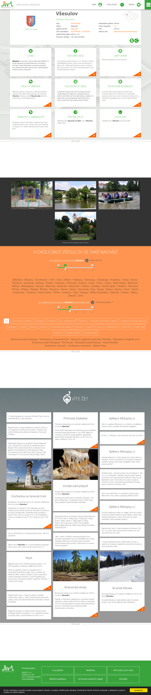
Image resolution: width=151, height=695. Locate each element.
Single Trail (139, 327)
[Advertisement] (75, 159)
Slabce (109, 289)
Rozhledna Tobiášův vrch (126, 339)
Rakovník (74, 29)
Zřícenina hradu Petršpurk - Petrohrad (52, 342)
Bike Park (127, 327)
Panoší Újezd (108, 286)
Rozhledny (11, 327)
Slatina (118, 289)
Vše (6, 321)
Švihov (56, 292)
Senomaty (83, 289)
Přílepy (24, 289)
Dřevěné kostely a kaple (61, 327)
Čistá (59, 279)
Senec (73, 289)
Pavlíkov (121, 286)
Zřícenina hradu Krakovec (24, 339)
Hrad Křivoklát (110, 342)
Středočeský (75, 23)
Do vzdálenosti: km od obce (66, 260)
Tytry (75, 292)
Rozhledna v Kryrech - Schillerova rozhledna (68, 345)
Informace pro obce (123, 670)
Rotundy (78, 327)
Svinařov (66, 292)
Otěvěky (95, 286)
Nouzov (40, 286)
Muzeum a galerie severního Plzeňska (91, 339)
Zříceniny (43, 327)
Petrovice (133, 286)
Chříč (52, 279)
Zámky (32, 327)
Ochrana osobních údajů (90, 678)
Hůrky (125, 279)
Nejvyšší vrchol (112, 327)
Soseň (135, 289)
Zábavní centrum (73, 332)
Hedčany (77, 279)
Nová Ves (50, 286)
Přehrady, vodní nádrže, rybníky (103, 321)
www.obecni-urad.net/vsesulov (125, 31)
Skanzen (82, 321)
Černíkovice (41, 279)
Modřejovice (27, 286)
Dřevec (67, 279)
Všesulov (67, 13)
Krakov (49, 282)
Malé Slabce (119, 282)
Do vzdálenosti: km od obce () (63, 302)
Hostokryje (102, 279)
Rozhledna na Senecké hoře (54, 339)
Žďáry (134, 292)
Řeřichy (44, 289)
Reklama (90, 670)
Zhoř (80, 295)
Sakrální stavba (90, 332)
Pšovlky (34, 289)
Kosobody (29, 282)
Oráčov (85, 286)
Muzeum (58, 332)
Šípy (93, 289)
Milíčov (15, 286)
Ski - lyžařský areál (67, 321)
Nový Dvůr (74, 286)
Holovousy (89, 279)
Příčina (15, 289)
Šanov (64, 289)
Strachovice (19, 292)
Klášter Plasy (99, 345)
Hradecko (115, 279)
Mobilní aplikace (57, 678)
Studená (31, 292)
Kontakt (123, 678)
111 (115, 26)
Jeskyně (89, 327)
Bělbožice (18, 279)
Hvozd (134, 279)
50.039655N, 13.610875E (80, 31)
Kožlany (40, 282)
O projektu (57, 670)
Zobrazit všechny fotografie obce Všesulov (75, 243)
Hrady (22, 327)
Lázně (99, 327)
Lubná (107, 282)
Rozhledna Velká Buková (88, 342)
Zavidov (125, 292)
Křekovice (72, 282)
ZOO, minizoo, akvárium (22, 321)
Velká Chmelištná (99, 292)
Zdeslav (72, 295)
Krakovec (60, 282)
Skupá (100, 289)
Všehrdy (114, 292)
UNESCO (52, 321)
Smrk (127, 289)
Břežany (29, 279)
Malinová (132, 282)
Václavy (84, 292)
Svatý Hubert (44, 292)
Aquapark (40, 321)
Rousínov (54, 289)
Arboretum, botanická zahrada (133, 321)
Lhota (91, 282)
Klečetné (17, 282)
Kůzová (82, 282)
